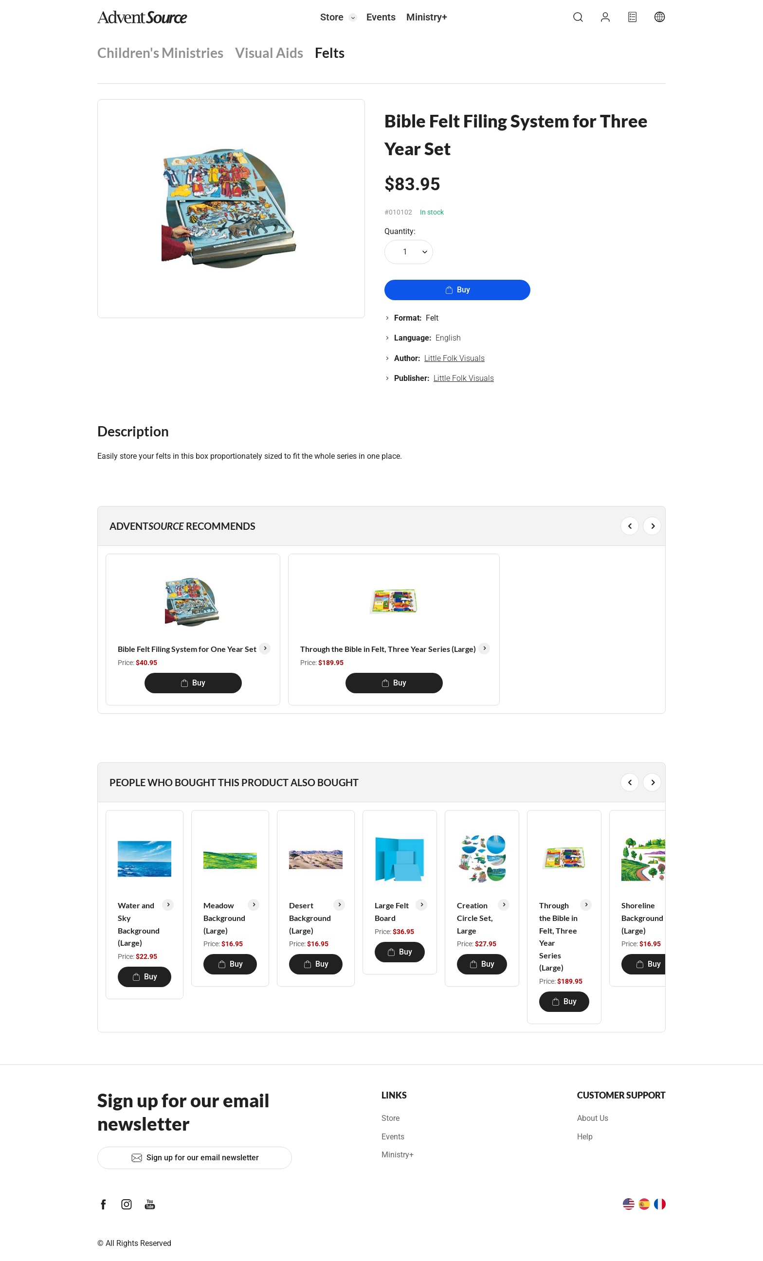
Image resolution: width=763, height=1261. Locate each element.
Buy (457, 289)
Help (585, 1136)
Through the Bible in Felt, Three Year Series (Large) (388, 648)
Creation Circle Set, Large (475, 918)
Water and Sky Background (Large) (139, 924)
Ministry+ (426, 17)
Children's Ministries (160, 52)
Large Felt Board (392, 911)
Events (381, 17)
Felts (330, 52)
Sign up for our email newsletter (195, 1158)
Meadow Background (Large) (224, 918)
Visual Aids (269, 52)
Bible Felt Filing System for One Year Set (187, 648)
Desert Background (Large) (310, 918)
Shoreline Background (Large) (642, 918)
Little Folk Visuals (454, 358)
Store (332, 17)
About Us (592, 1118)
